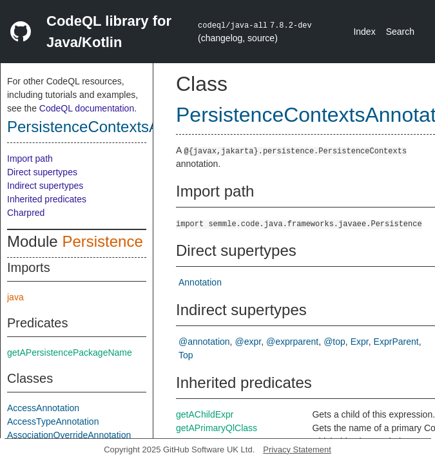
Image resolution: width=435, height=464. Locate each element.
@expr (248, 341)
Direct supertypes (42, 172)
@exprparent (292, 341)
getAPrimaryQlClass (216, 428)
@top (334, 341)
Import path (30, 158)
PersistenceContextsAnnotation (115, 126)
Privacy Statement (297, 449)
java (15, 297)
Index (364, 31)
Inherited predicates (46, 199)
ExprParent (396, 341)
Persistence (102, 241)
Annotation (200, 282)
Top (186, 355)
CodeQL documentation (86, 108)
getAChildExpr (205, 414)
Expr (360, 341)
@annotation (204, 341)
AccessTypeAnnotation (53, 421)
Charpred (25, 213)
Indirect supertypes (45, 185)
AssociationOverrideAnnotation (69, 435)
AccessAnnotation (43, 408)
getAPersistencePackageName (69, 352)
